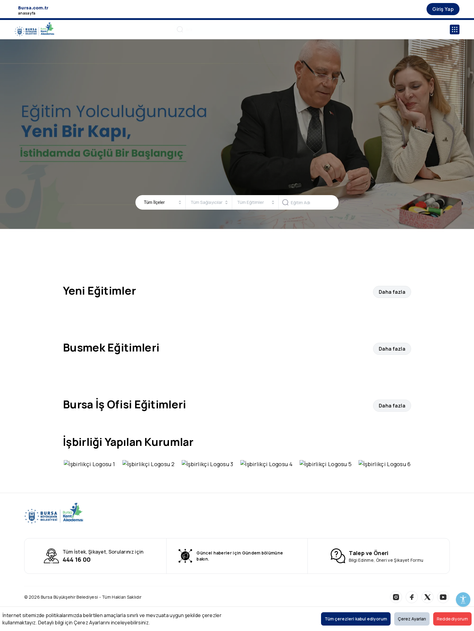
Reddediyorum (452, 619)
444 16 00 (77, 551)
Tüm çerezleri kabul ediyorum (356, 619)
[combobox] (162, 202)
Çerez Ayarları (412, 619)
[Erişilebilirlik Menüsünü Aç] (463, 599)
